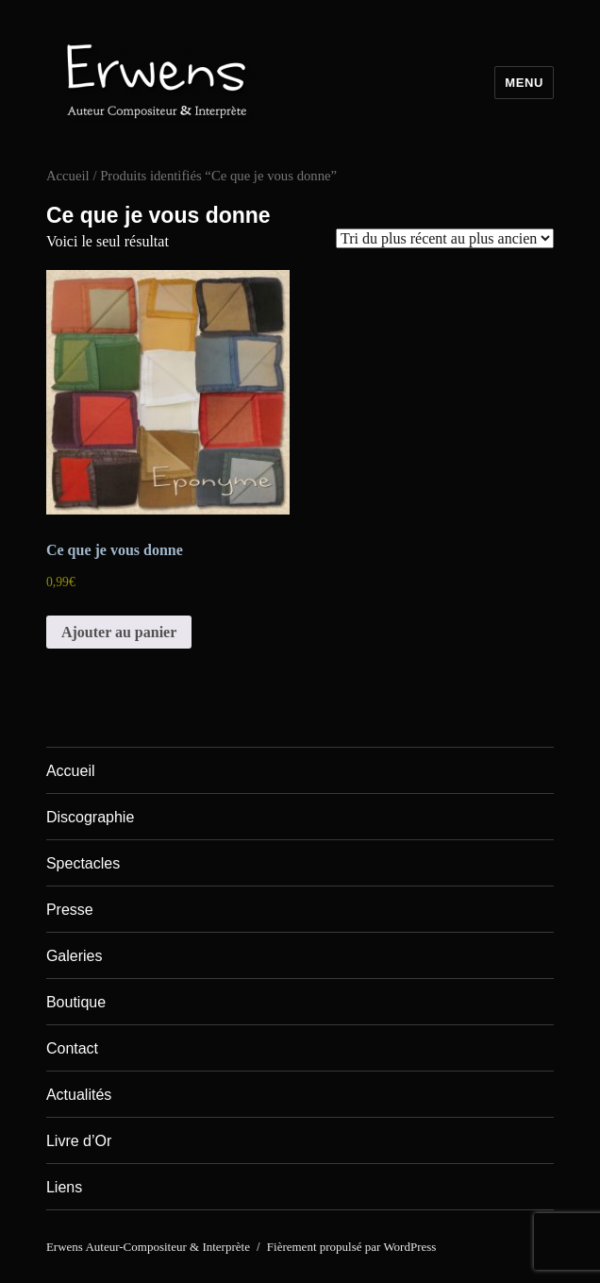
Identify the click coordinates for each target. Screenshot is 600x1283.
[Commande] (445, 238)
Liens (64, 1187)
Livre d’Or (78, 1141)
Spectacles (83, 863)
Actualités (78, 1095)
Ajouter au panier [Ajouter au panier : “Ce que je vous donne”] (118, 632)
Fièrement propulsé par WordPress (352, 1247)
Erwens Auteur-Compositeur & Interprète (148, 1247)
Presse (69, 910)
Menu (524, 83)
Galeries (74, 956)
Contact (72, 1048)
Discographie (90, 817)
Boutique (76, 1002)
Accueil (68, 175)
